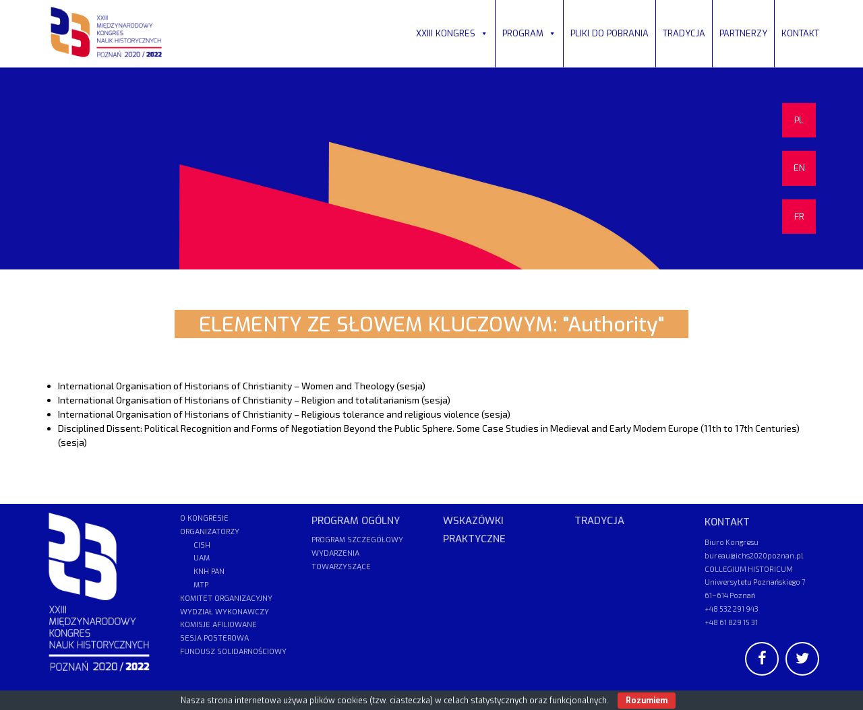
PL (799, 120)
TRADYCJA (684, 33)
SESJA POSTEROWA (214, 638)
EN (799, 168)
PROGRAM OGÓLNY (355, 520)
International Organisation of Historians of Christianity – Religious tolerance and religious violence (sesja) (284, 414)
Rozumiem (646, 700)
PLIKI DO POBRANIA (609, 33)
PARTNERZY (743, 33)
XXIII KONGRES (452, 33)
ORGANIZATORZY (209, 532)
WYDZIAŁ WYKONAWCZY (224, 612)
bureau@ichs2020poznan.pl (754, 555)
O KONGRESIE (204, 518)
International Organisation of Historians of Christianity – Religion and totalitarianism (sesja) (254, 400)
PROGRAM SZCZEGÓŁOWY (357, 540)
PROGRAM (529, 33)
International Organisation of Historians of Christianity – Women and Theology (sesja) (241, 385)
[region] (431, 168)
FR (799, 216)
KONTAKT (800, 33)
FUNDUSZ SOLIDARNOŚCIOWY (233, 652)
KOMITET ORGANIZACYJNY (226, 598)
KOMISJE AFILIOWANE (218, 625)
